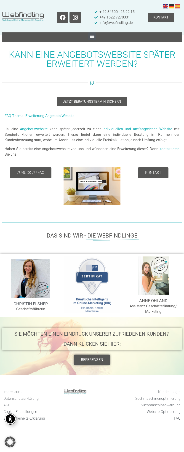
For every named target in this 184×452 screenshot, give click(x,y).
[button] (92, 36)
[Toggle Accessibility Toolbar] (10, 418)
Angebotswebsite (34, 129)
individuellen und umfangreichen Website (137, 129)
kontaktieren (169, 149)
